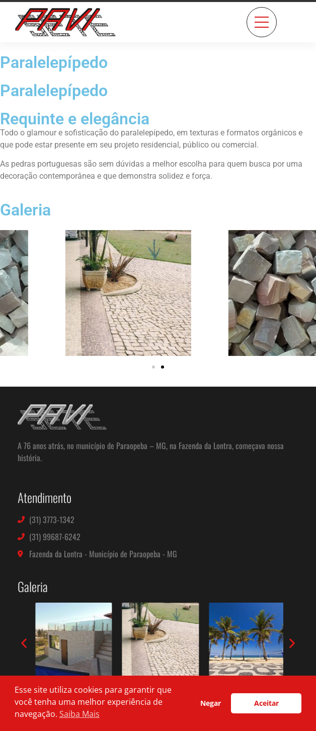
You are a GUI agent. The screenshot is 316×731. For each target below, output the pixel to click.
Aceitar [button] (266, 703)
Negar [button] (210, 703)
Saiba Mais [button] (79, 713)
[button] (153, 367)
